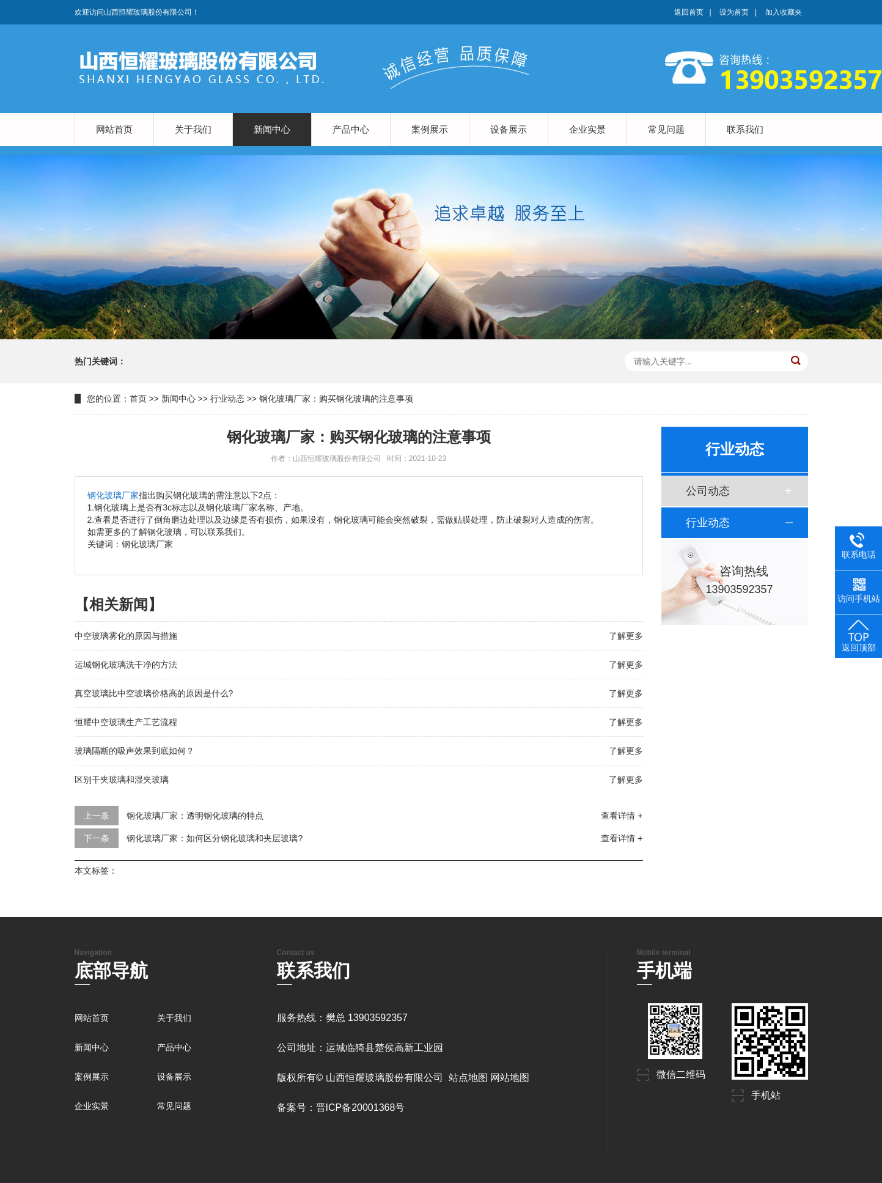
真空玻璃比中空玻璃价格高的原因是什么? (154, 693)
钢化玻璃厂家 (113, 495)
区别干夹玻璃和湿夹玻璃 (122, 779)
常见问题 (666, 129)
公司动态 (708, 491)
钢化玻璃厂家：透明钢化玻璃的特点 (195, 815)
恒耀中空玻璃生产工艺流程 (126, 722)
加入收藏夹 (783, 12)
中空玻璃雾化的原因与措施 (126, 636)
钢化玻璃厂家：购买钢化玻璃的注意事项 (336, 399)
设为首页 (734, 12)
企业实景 (587, 129)
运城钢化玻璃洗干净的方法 (126, 664)
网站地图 (509, 1077)
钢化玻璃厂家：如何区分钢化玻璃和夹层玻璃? (215, 838)
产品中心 (351, 129)
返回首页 (689, 12)
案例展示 (429, 129)
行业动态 (227, 399)
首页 (138, 399)
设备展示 (508, 129)
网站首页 (114, 129)
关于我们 (193, 129)
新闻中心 (272, 129)
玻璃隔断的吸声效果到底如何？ (134, 751)
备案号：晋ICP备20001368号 (341, 1107)
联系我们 (745, 129)
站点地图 (468, 1077)
